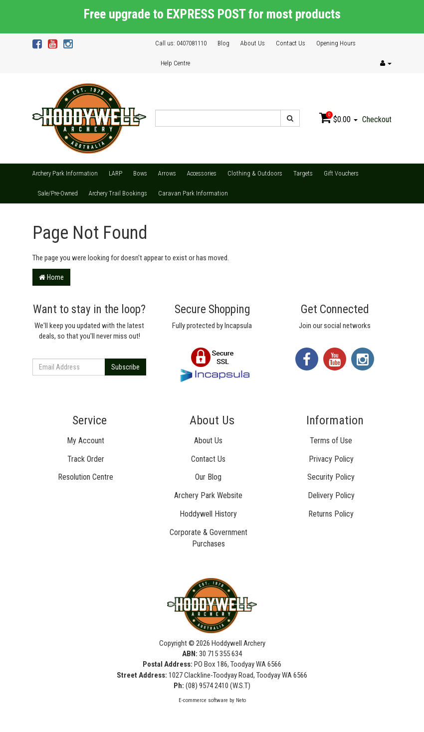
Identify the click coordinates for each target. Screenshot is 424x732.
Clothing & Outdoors (254, 173)
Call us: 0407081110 (181, 43)
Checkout (377, 119)
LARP (115, 173)
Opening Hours (336, 43)
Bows (140, 173)
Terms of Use (331, 440)
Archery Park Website (208, 495)
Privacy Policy (331, 459)
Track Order (85, 459)
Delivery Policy (331, 495)
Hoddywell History (208, 514)
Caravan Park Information (193, 193)
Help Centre (175, 63)
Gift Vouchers (341, 173)
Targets (303, 173)
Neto (241, 700)
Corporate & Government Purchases (208, 538)
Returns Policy (331, 514)
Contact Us (290, 43)
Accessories (201, 173)
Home (51, 277)
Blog (223, 43)
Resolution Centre (85, 477)
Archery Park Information (65, 173)
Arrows (167, 173)
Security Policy (331, 477)
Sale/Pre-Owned (58, 193)
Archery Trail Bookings (118, 193)
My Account (85, 440)
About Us (252, 43)
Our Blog (208, 477)
